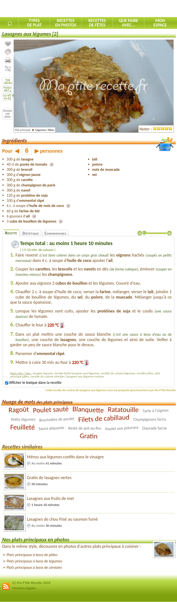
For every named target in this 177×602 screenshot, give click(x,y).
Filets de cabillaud (104, 418)
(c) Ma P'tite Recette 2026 (31, 582)
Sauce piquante (52, 428)
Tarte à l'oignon (155, 410)
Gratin (88, 436)
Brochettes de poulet (56, 419)
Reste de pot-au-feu (84, 428)
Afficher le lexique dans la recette (33, 382)
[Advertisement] (120, 8)
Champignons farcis (149, 419)
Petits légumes (23, 419)
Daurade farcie (154, 428)
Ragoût (18, 409)
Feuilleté (22, 426)
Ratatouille (123, 409)
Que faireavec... (128, 22)
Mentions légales (24, 588)
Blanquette (88, 409)
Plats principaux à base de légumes (34, 561)
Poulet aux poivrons (121, 428)
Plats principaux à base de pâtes (32, 554)
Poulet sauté (51, 409)
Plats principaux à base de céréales (34, 567)
